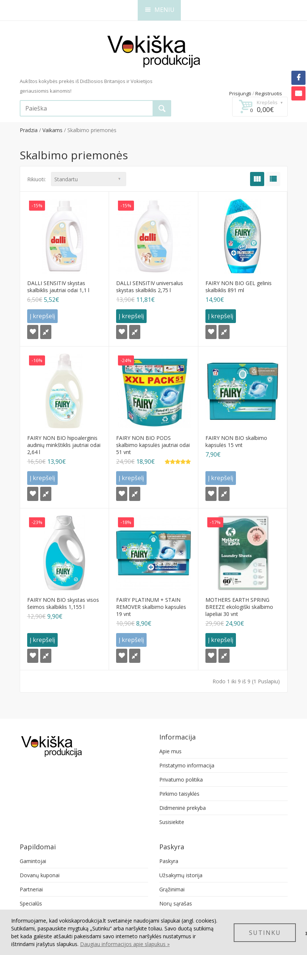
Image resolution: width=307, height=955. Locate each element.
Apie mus (170, 751)
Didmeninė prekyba (182, 807)
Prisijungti (240, 93)
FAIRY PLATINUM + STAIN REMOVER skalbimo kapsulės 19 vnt (151, 606)
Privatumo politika (181, 779)
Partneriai (31, 889)
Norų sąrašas (175, 903)
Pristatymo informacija (186, 765)
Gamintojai (33, 861)
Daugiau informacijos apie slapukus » (125, 944)
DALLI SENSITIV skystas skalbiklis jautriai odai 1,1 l (58, 287)
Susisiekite (171, 821)
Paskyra (168, 861)
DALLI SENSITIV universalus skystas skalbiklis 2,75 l (149, 287)
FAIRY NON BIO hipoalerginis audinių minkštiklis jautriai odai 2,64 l (63, 445)
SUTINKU (265, 933)
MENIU (160, 10)
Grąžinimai (172, 889)
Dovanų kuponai (40, 875)
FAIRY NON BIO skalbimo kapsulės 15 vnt (236, 441)
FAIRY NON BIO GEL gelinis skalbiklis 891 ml (238, 287)
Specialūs (31, 903)
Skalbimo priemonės (91, 130)
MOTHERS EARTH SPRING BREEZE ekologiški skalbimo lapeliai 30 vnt (239, 606)
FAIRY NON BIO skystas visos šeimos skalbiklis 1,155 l (63, 603)
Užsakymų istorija (180, 875)
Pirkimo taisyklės (179, 793)
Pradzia (29, 130)
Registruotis (268, 93)
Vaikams (52, 130)
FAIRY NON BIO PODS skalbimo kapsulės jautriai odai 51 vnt (153, 445)
